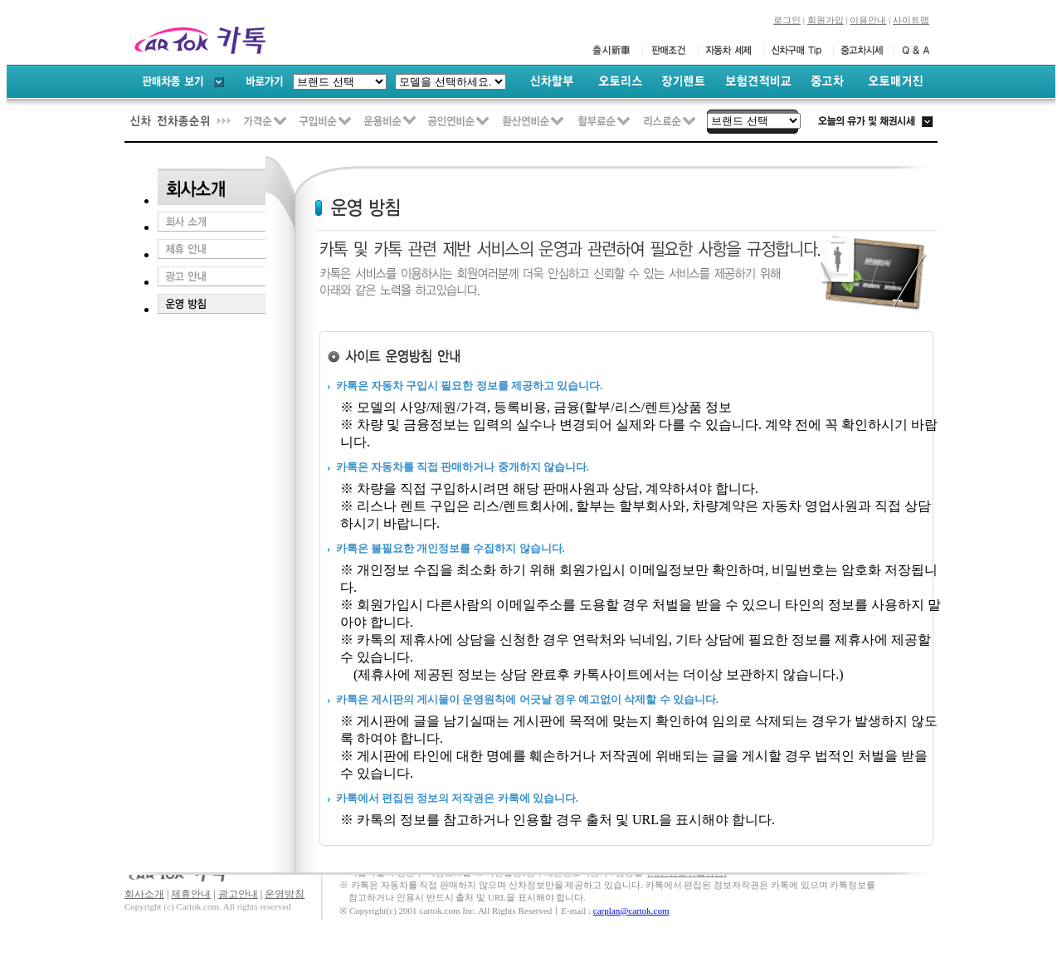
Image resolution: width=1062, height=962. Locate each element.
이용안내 (868, 20)
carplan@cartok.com (631, 911)
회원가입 (825, 20)
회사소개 (144, 894)
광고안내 (238, 894)
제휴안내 (191, 894)
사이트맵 (911, 20)
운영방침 (284, 894)
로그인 (787, 20)
